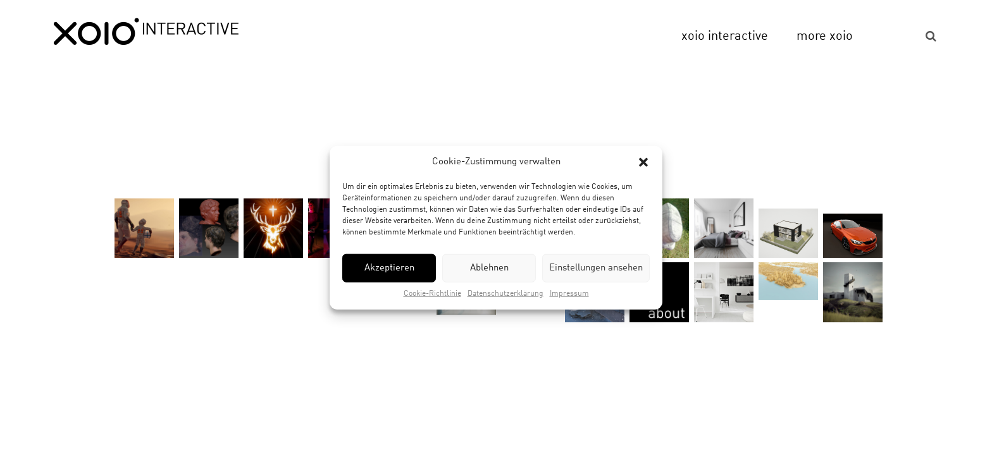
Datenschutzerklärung (505, 294)
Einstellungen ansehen (596, 268)
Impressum (569, 294)
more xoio (825, 36)
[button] (643, 161)
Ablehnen (489, 268)
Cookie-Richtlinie (432, 294)
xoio (146, 33)
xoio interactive (724, 36)
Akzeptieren (389, 268)
